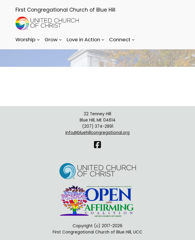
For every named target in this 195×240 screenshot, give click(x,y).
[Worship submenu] (38, 39)
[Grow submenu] (60, 39)
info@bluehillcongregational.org (97, 132)
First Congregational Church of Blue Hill (65, 9)
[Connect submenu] (133, 39)
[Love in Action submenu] (102, 39)
